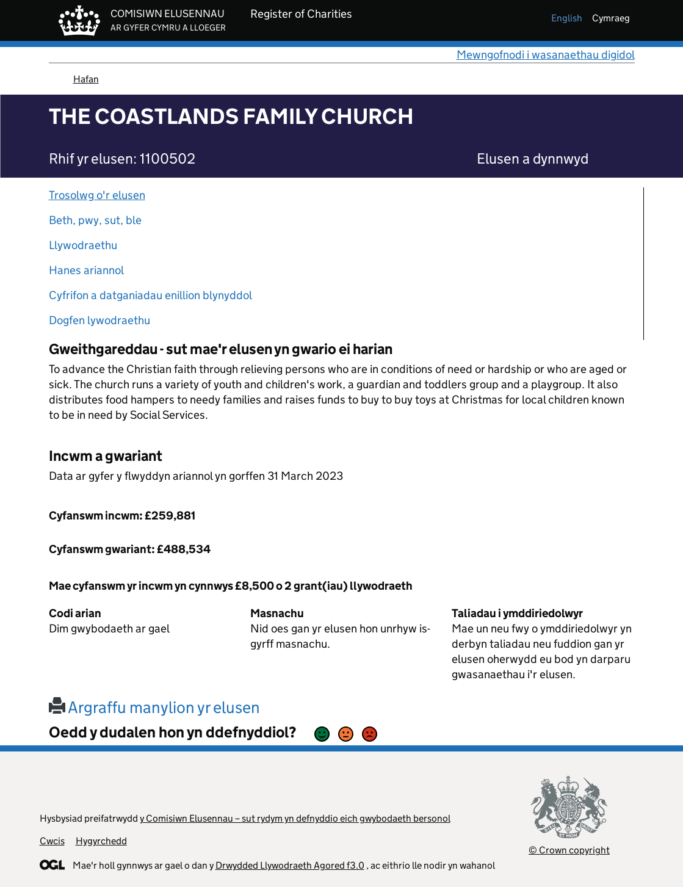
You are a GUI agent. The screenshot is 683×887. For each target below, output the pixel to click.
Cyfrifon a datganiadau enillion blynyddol (150, 295)
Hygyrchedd (101, 841)
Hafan (86, 79)
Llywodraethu (83, 245)
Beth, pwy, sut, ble (95, 220)
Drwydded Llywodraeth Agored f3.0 (289, 865)
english (566, 18)
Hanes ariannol (86, 270)
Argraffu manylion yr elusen (154, 707)
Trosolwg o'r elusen (97, 195)
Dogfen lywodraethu (99, 320)
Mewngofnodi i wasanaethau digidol (546, 55)
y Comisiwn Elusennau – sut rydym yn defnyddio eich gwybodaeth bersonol (295, 818)
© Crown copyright (569, 850)
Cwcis (52, 841)
